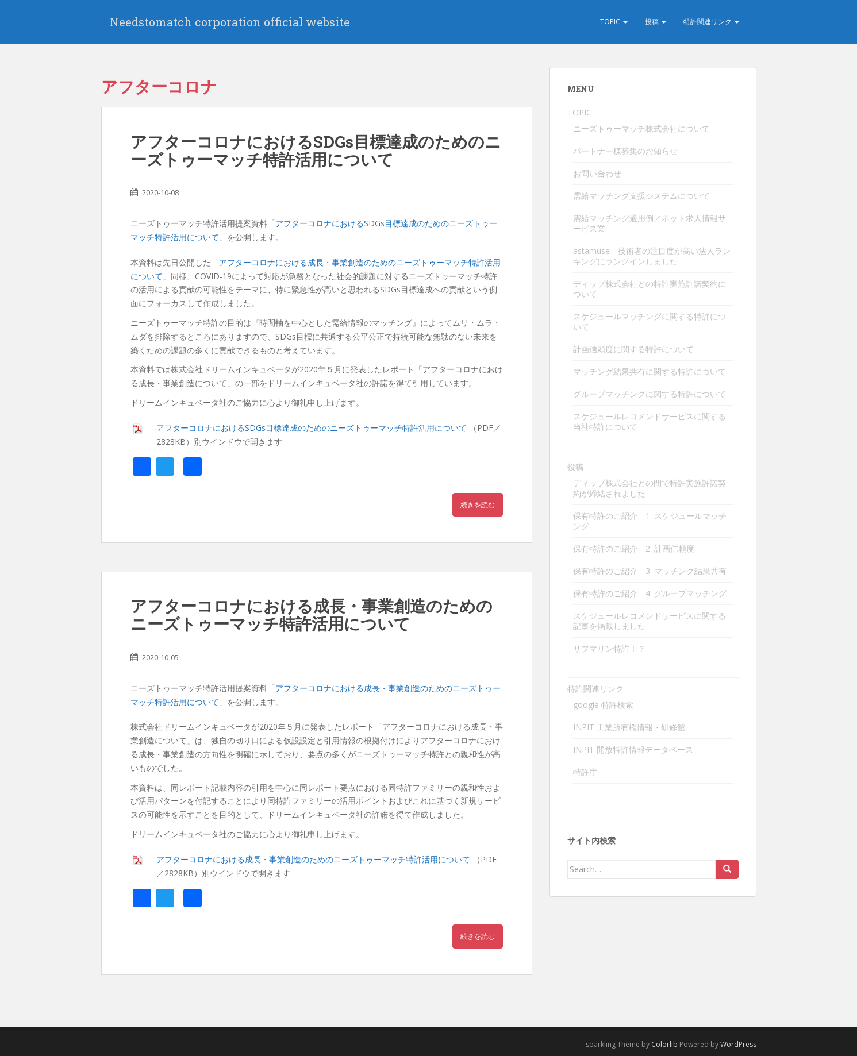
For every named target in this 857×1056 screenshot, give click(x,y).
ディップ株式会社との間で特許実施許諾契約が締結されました (649, 488)
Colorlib (664, 1044)
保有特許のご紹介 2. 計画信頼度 (633, 548)
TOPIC (614, 21)
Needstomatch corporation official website (230, 21)
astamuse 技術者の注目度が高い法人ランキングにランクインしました (652, 256)
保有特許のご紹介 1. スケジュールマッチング (650, 520)
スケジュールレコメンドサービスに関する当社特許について (649, 421)
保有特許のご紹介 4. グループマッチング (650, 593)
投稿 (655, 21)
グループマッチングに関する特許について (649, 393)
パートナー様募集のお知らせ (625, 150)
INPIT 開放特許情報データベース (633, 749)
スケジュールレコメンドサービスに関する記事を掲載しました (649, 620)
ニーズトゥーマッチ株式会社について (641, 128)
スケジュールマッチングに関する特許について (649, 321)
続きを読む (477, 505)
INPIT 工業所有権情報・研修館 (629, 727)
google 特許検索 (603, 704)
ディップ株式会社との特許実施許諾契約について (649, 288)
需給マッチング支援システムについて (641, 195)
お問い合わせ (597, 173)
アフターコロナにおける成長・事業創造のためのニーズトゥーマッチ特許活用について (311, 614)
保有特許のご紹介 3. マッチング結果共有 (650, 570)
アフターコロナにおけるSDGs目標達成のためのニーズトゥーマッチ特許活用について (315, 150)
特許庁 (585, 771)
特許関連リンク (711, 21)
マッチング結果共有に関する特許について (649, 371)
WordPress (738, 1044)
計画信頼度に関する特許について (633, 349)
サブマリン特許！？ (609, 648)
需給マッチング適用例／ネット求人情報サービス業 (649, 223)
